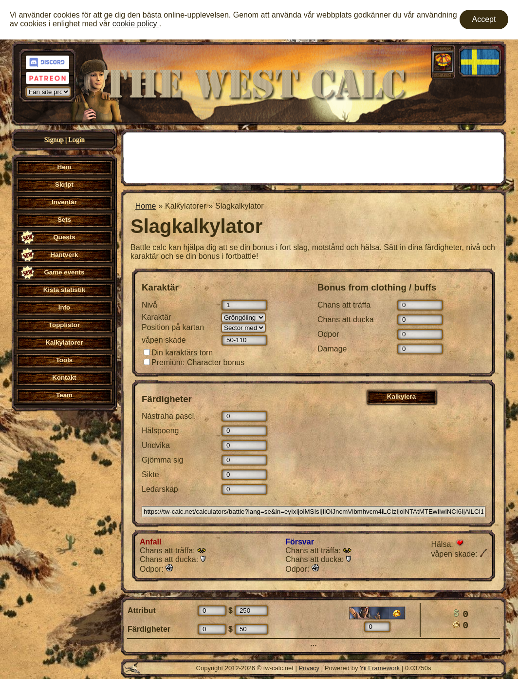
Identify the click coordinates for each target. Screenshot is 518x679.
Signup (54, 139)
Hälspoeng (160, 431)
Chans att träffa (343, 305)
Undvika (156, 445)
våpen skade (164, 340)
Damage (332, 349)
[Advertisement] (313, 156)
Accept (484, 19)
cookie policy (135, 23)
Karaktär (156, 317)
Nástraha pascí (168, 416)
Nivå (149, 305)
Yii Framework (380, 668)
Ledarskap (160, 489)
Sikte (150, 474)
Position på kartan (173, 327)
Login (76, 139)
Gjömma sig (162, 460)
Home (145, 206)
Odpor (328, 334)
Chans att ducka (345, 319)
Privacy (309, 668)
